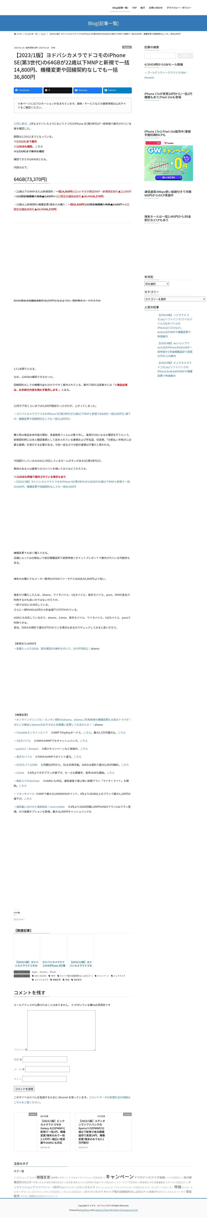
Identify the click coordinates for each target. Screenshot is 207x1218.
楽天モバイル (24, 757)
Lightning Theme (102, 1210)
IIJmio (20, 773)
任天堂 (69, 1182)
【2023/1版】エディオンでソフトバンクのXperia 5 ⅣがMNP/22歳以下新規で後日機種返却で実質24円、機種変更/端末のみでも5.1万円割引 (91, 1131)
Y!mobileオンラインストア (32, 732)
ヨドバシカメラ (41, 979)
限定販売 (78, 979)
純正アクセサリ (68, 1187)
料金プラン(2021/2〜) (105, 1182)
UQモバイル (23, 740)
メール (19, 1069)
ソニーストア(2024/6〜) (128, 1182)
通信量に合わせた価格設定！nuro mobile (40, 807)
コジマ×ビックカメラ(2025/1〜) (47, 1191)
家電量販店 (159, 1182)
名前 (18, 1059)
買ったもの (40, 1182)
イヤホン (24, 1196)
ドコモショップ (21, 1177)
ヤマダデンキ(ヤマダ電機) (150, 1177)
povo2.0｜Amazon (27, 749)
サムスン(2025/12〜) (73, 1191)
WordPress (85, 1210)
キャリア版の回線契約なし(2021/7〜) (76, 975)
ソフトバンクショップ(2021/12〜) (130, 1187)
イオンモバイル (25, 794)
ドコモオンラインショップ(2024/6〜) (87, 1177)
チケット (53, 1196)
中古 (151, 1182)
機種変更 (57, 979)
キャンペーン (103, 975)
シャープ (18, 1191)
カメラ (32, 1177)
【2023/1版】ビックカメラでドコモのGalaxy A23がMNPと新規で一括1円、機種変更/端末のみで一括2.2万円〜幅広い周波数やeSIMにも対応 (52, 1131)
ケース (150, 1187)
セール (27, 1191)
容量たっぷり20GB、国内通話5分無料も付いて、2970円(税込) (52, 648)
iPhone (53, 971)
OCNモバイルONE (27, 765)
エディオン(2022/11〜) (177, 1182)
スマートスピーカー (164, 1187)
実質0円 (153, 1191)
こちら (87, 732)
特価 (67, 979)
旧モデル (162, 1191)
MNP (53, 975)
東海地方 (144, 1182)
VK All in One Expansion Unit (125, 1210)
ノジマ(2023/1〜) (174, 1177)
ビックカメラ (119, 975)
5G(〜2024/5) (40, 975)
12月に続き (20, 123)
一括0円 (55, 1187)
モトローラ (187, 1187)
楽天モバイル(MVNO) (83, 1182)
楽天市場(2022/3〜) (56, 1182)
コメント (20, 1049)
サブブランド (43, 1187)
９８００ (172, 1191)
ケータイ (181, 1191)
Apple (127, 47)
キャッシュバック (104, 1187)
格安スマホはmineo (28, 781)
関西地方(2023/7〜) (38, 1196)
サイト (18, 1079)
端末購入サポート (59, 1177)
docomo (43, 971)
